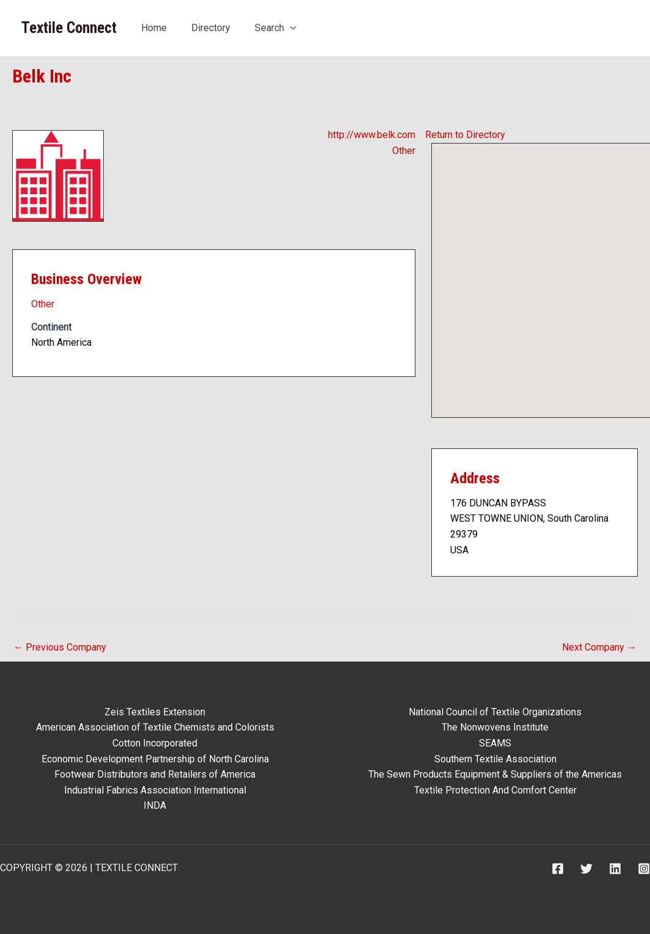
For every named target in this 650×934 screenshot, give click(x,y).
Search (275, 28)
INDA (155, 805)
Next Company (599, 647)
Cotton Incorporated (154, 743)
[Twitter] (586, 869)
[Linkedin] (615, 869)
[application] (290, 28)
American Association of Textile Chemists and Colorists (155, 727)
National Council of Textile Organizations (495, 712)
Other (403, 150)
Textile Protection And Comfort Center (495, 790)
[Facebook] (558, 869)
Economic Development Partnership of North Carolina (155, 759)
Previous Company (59, 647)
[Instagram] (644, 869)
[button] (553, 269)
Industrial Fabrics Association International (155, 790)
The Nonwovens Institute (495, 727)
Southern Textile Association (495, 759)
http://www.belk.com (371, 134)
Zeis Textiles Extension (154, 712)
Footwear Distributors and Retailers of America (154, 774)
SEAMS (495, 743)
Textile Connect (69, 28)
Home (154, 28)
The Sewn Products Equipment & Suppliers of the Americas (495, 774)
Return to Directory (465, 134)
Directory (210, 28)
